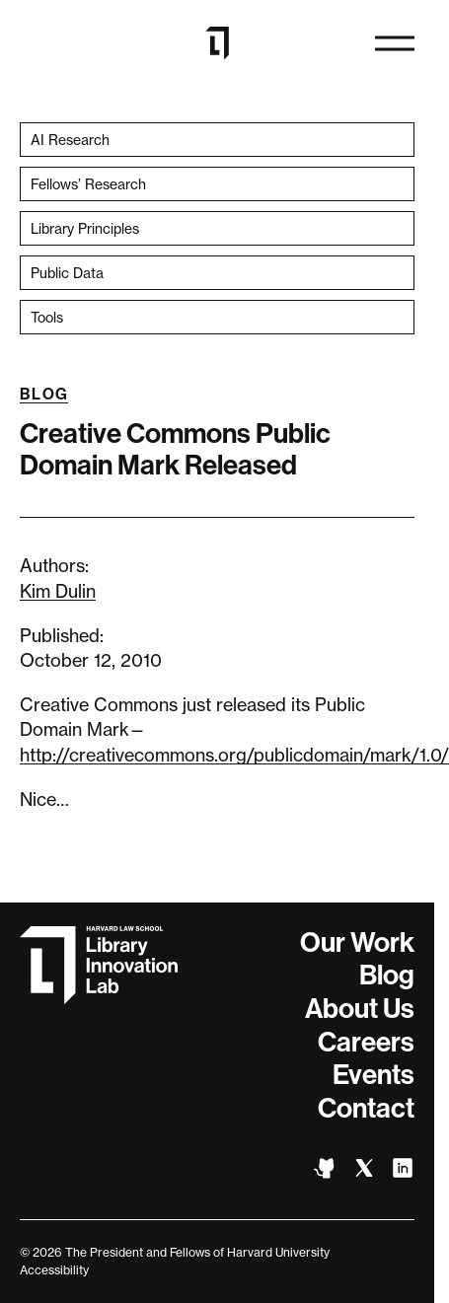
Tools (47, 317)
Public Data (67, 272)
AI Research (70, 139)
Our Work (357, 942)
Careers (366, 1042)
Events (373, 1074)
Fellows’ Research (88, 184)
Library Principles (85, 228)
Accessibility (54, 1270)
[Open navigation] (394, 43)
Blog (44, 394)
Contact (366, 1108)
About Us (359, 1008)
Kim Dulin (58, 591)
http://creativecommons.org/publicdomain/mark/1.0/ (234, 754)
